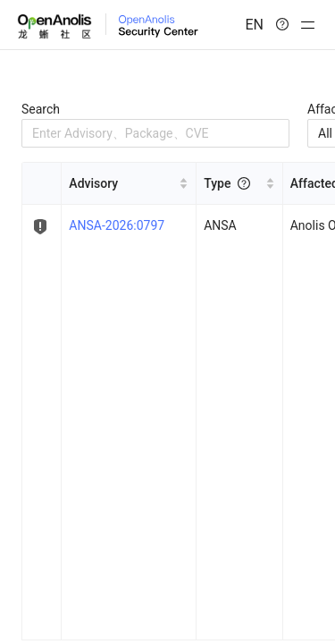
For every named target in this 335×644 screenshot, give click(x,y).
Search (40, 109)
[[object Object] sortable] (129, 184)
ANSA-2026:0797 (116, 225)
